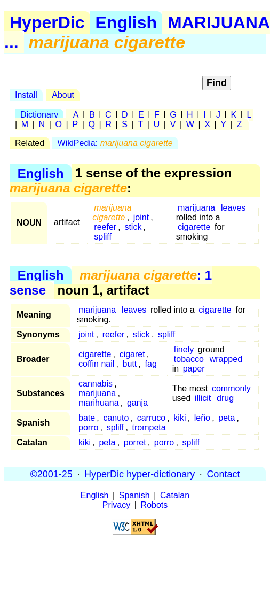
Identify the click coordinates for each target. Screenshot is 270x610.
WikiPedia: (115, 143)
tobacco (189, 359)
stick (132, 226)
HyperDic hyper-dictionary (139, 473)
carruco (151, 417)
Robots (154, 504)
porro (88, 427)
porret (135, 442)
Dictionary (39, 114)
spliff (103, 236)
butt (130, 363)
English (126, 22)
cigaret (132, 354)
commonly (231, 388)
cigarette (194, 226)
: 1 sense (111, 282)
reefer (105, 226)
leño (202, 417)
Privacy (116, 504)
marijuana (196, 207)
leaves (233, 207)
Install (26, 94)
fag (151, 363)
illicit (203, 398)
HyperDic (47, 22)
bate (86, 417)
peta (226, 417)
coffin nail (96, 363)
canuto (116, 417)
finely (184, 349)
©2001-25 (51, 473)
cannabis (95, 383)
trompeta (149, 427)
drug (225, 398)
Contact (223, 473)
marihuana (98, 402)
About (63, 94)
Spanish (134, 495)
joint (141, 217)
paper (194, 368)
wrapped (226, 359)
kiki (179, 417)
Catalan (174, 495)
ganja (137, 402)
